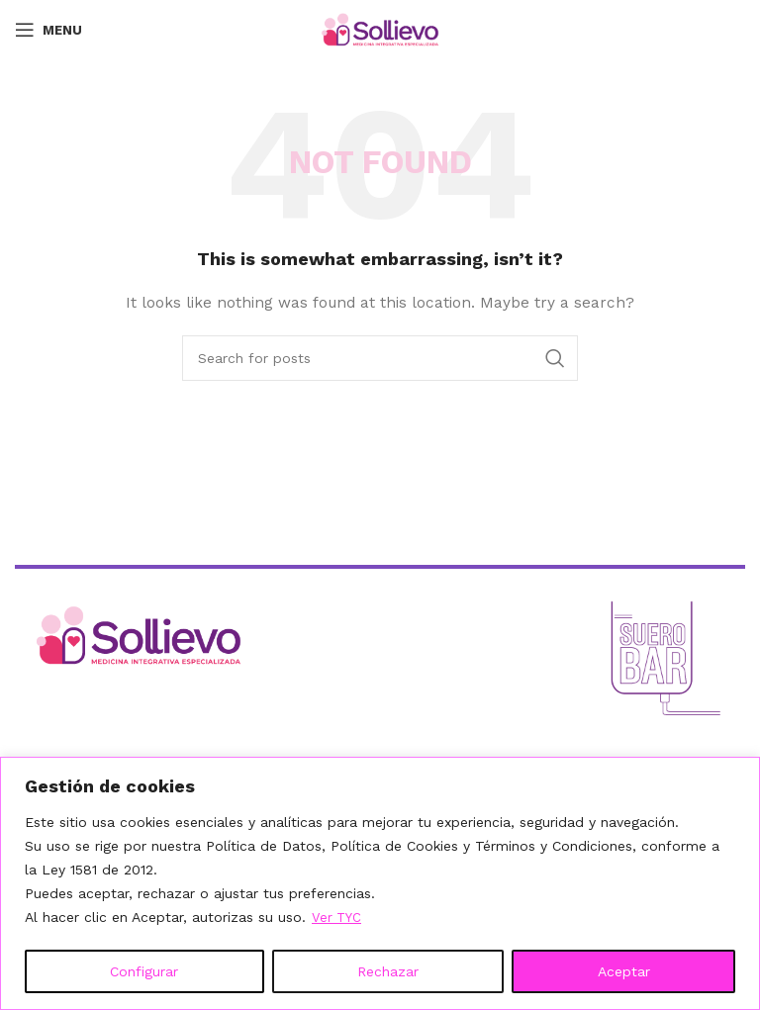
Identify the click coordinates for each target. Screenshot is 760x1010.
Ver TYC (338, 918)
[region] (380, 884)
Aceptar (624, 971)
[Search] (380, 358)
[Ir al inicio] (200, 635)
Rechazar (388, 971)
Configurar (144, 971)
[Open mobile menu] (48, 29)
